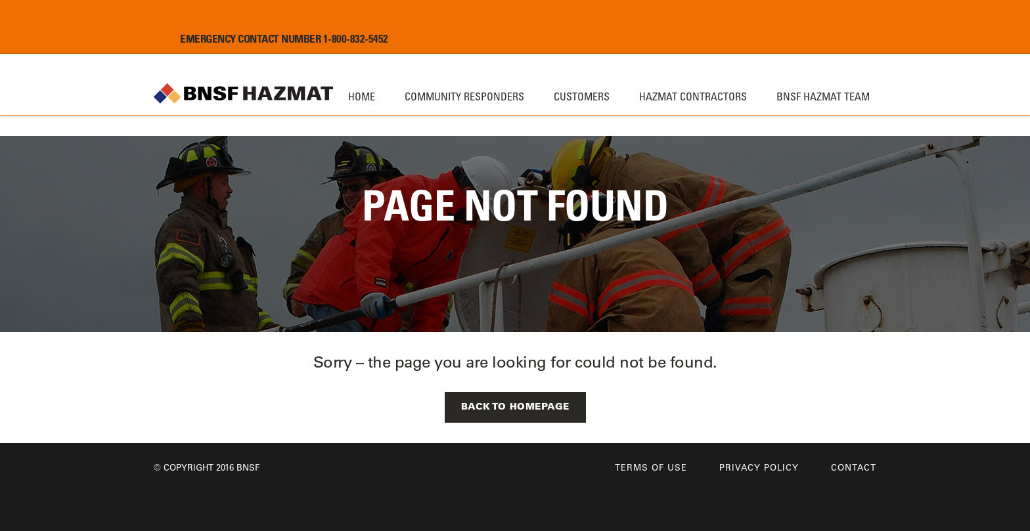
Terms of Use (651, 467)
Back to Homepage (515, 406)
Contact (853, 467)
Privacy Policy (759, 467)
